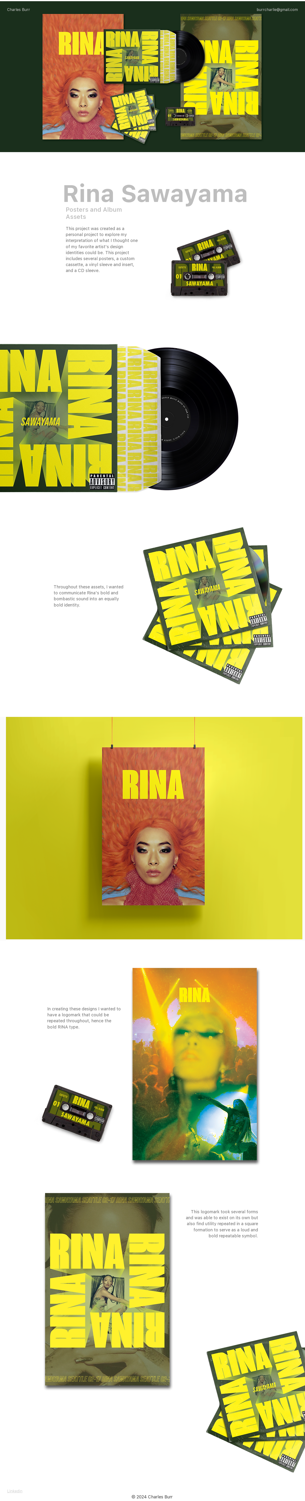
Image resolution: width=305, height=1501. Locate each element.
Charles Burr (18, 9)
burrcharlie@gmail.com (277, 9)
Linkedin (14, 1491)
